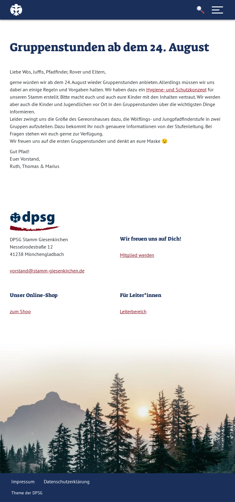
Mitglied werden (137, 255)
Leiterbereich (133, 311)
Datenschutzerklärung (67, 481)
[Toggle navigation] (218, 9)
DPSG (37, 493)
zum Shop (20, 311)
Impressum (23, 481)
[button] (200, 10)
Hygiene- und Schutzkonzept (176, 89)
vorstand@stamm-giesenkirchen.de (47, 271)
